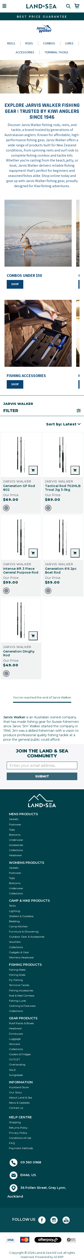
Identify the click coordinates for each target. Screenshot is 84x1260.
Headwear (15, 855)
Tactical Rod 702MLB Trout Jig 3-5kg (62, 488)
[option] (6, 508)
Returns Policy (18, 1127)
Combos (49, 43)
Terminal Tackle (56, 52)
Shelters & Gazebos (21, 916)
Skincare (14, 1044)
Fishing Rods (17, 974)
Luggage (15, 1038)
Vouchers (15, 941)
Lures (69, 43)
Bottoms (14, 834)
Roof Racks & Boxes (21, 1023)
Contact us (16, 1107)
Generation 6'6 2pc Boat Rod (61, 570)
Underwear (16, 839)
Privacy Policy (18, 1132)
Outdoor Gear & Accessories (26, 936)
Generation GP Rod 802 (19, 488)
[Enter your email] (42, 765)
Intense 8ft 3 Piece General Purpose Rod (20, 570)
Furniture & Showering (24, 931)
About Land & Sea (20, 1097)
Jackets (13, 819)
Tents (12, 905)
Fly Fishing (16, 980)
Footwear (15, 824)
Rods (29, 43)
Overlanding (17, 1064)
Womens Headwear (21, 957)
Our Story (15, 1092)
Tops (12, 829)
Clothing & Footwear (22, 1005)
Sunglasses (16, 1075)
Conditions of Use (20, 1138)
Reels (11, 43)
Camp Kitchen (18, 926)
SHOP (15, 284)
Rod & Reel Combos (21, 995)
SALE (12, 1069)
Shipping (15, 1122)
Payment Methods (21, 1148)
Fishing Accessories (21, 990)
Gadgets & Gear (19, 952)
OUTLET (14, 1059)
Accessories (25, 52)
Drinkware (16, 1033)
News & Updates (19, 1102)
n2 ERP (59, 1257)
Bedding (14, 921)
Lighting (14, 911)
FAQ (12, 1143)
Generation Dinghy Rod (18, 653)
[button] (10, 6)
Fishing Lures (17, 1000)
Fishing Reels (17, 969)
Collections (16, 850)
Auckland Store (19, 1087)
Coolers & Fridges (20, 1054)
